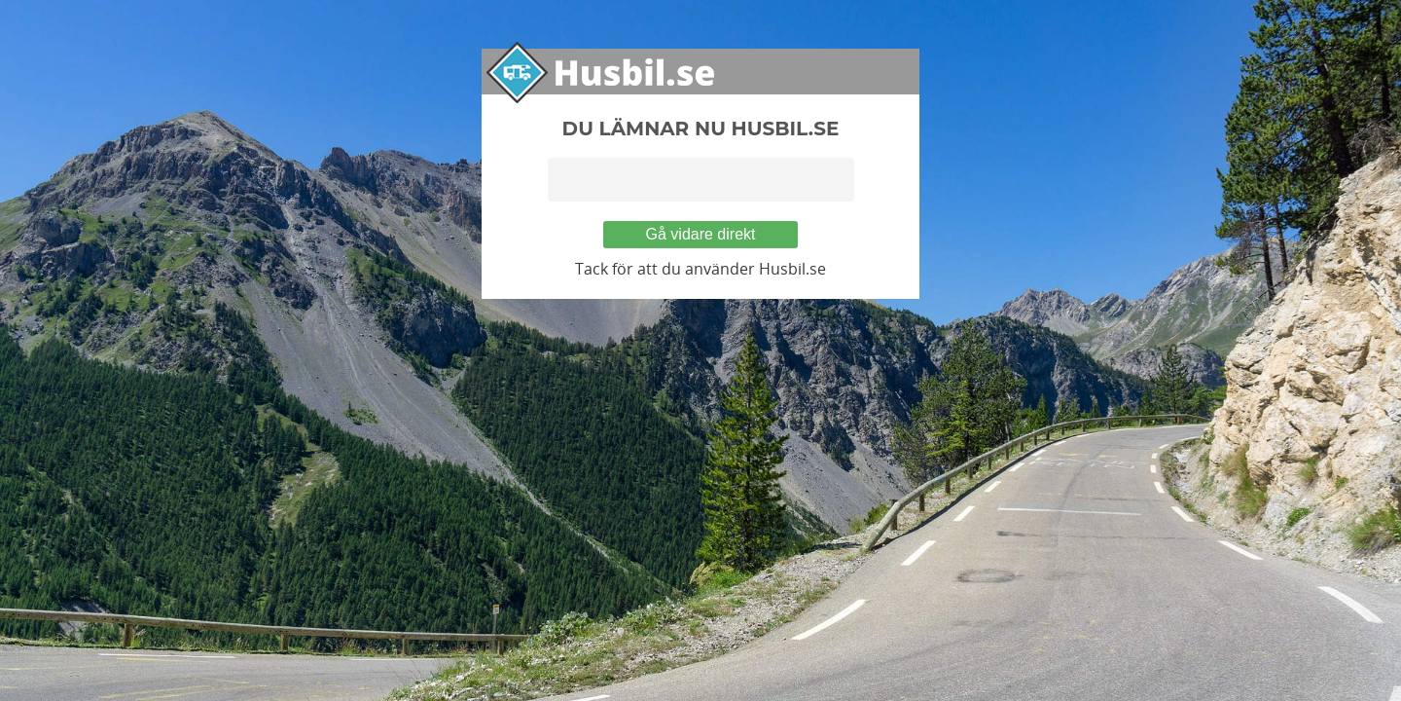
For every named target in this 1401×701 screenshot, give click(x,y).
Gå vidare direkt (701, 234)
